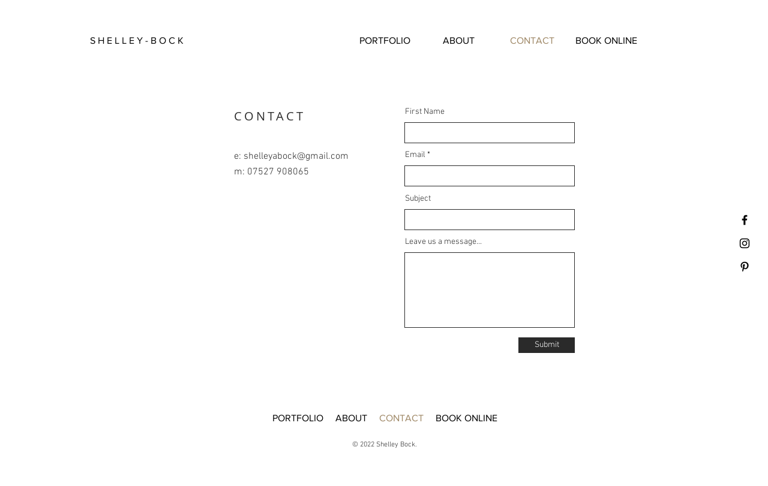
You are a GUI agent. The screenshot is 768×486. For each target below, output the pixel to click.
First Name (425, 112)
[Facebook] (744, 220)
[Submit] (546, 345)
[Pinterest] (744, 266)
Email (415, 155)
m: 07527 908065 (271, 172)
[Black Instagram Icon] (744, 243)
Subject (418, 199)
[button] (149, 41)
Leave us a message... (443, 242)
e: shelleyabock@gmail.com (291, 156)
